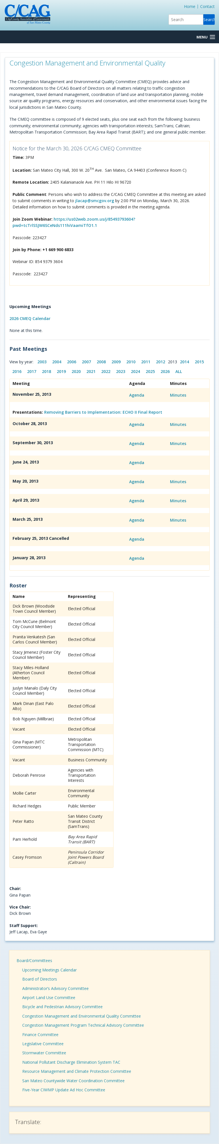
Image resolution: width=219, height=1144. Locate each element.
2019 (61, 371)
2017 (31, 371)
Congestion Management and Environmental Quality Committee (81, 1016)
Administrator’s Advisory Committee (55, 988)
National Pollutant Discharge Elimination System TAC (71, 1062)
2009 (116, 361)
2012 (160, 361)
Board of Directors (39, 979)
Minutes (178, 395)
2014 (184, 361)
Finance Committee (40, 1034)
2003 (41, 361)
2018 (46, 371)
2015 (199, 361)
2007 (86, 361)
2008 (101, 361)
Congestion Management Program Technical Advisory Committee (83, 1025)
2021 (91, 371)
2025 (150, 371)
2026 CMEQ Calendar (29, 318)
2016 (16, 371)
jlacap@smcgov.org (94, 200)
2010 (130, 361)
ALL (178, 371)
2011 (145, 361)
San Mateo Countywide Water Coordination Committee (73, 1080)
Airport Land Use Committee (48, 997)
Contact (207, 6)
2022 (105, 371)
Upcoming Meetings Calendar (49, 970)
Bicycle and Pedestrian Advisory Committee (62, 1006)
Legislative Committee (43, 1043)
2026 (165, 371)
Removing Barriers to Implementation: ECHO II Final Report (103, 412)
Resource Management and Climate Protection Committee (76, 1071)
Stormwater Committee (44, 1052)
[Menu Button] (205, 37)
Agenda (136, 395)
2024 (135, 371)
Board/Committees (34, 960)
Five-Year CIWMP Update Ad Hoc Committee (63, 1089)
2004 (56, 361)
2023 (120, 371)
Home (189, 6)
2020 (76, 371)
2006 (71, 361)
